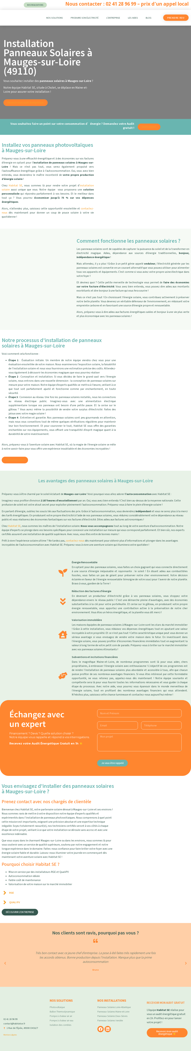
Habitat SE (15, 185)
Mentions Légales (10, 1034)
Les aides (133, 17)
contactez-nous (75, 541)
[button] (5, 963)
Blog (148, 17)
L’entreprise (113, 17)
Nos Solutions (54, 17)
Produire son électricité (85, 17)
